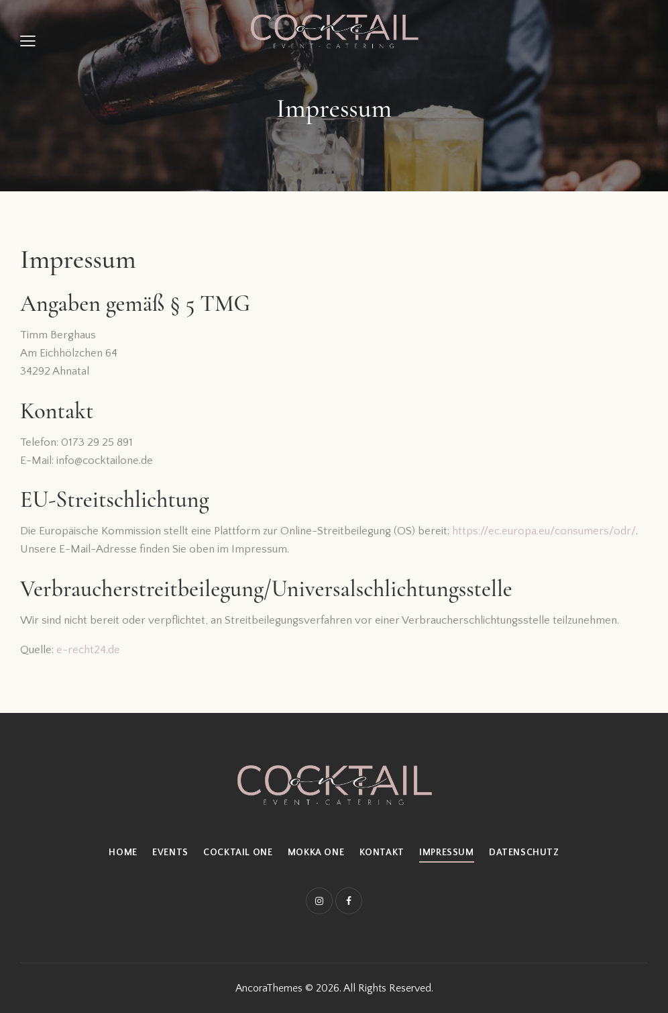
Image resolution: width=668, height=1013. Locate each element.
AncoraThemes (268, 988)
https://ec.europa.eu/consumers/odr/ (544, 531)
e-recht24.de (88, 650)
